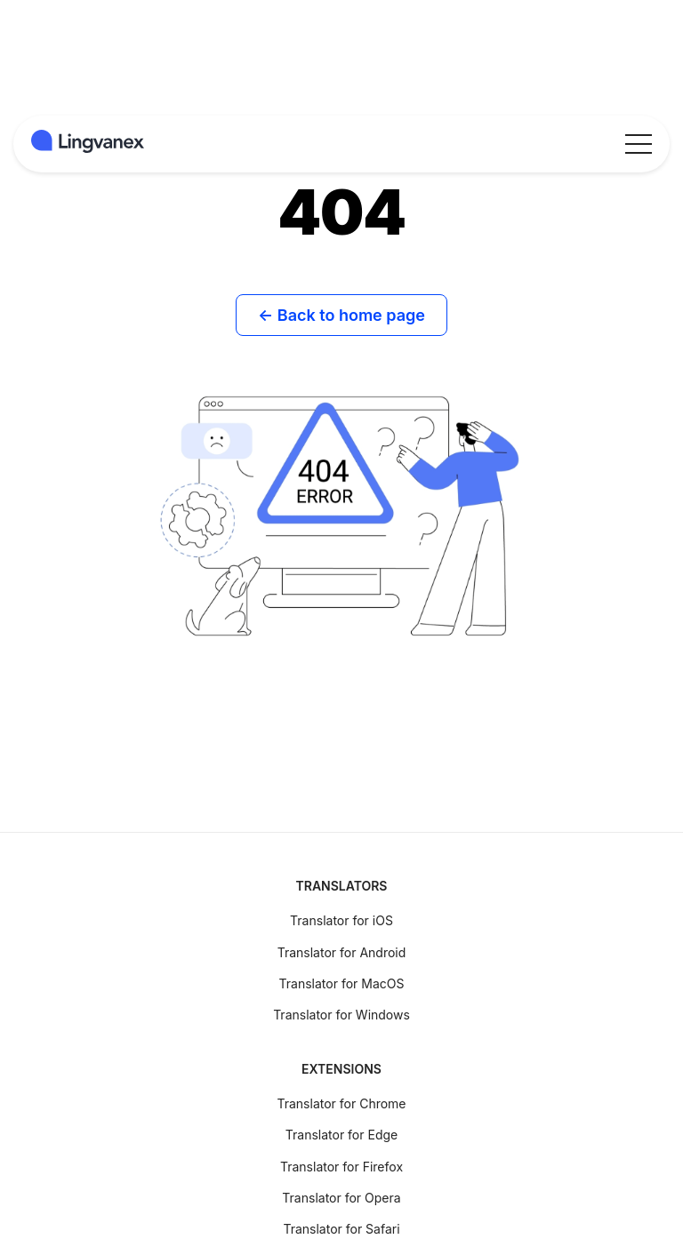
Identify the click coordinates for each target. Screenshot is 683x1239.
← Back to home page (341, 315)
